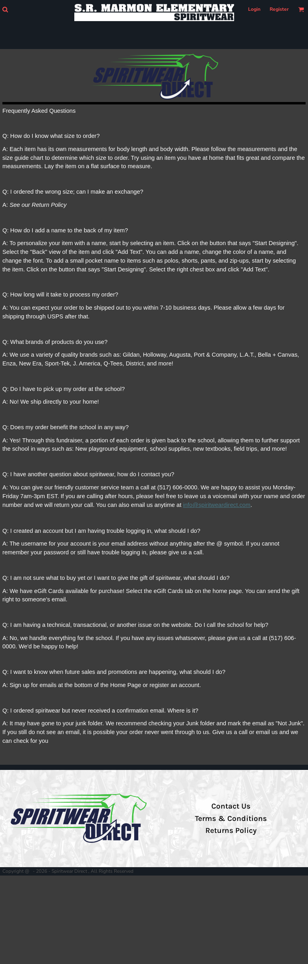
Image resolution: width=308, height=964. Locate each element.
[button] (5, 9)
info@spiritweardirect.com (216, 505)
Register (279, 9)
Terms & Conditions (231, 818)
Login (254, 9)
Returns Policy (230, 830)
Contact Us (230, 806)
